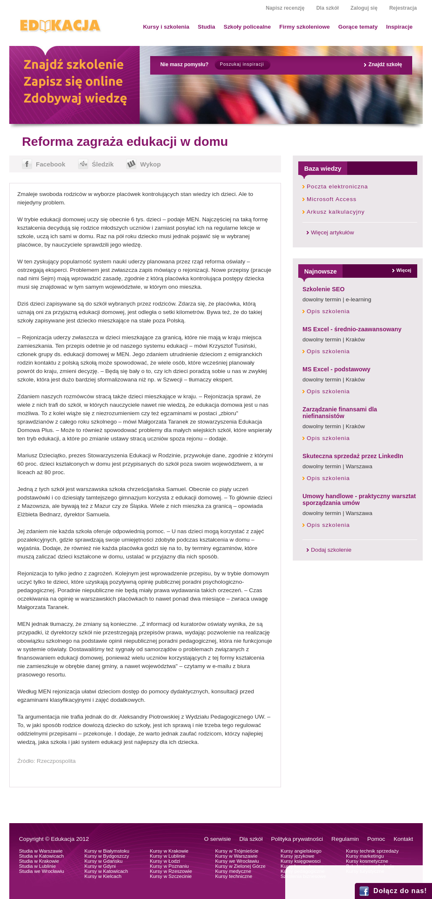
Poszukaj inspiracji (242, 64)
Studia (206, 27)
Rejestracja (403, 8)
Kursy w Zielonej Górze (240, 866)
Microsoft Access (331, 199)
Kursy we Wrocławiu (237, 861)
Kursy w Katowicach (106, 871)
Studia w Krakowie (39, 861)
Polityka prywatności (297, 839)
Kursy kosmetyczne (367, 861)
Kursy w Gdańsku (103, 861)
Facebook (50, 164)
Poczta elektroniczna (337, 186)
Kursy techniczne (233, 876)
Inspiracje (399, 27)
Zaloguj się (364, 8)
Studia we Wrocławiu (41, 871)
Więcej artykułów (332, 232)
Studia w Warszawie (41, 850)
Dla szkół (327, 8)
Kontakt (403, 839)
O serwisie (217, 839)
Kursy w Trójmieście (237, 850)
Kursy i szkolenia (166, 27)
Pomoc (376, 839)
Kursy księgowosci (301, 861)
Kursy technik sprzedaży (372, 850)
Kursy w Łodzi (165, 861)
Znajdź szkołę (385, 64)
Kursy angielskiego (301, 850)
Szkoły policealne (247, 27)
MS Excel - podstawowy (336, 369)
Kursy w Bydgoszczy (106, 856)
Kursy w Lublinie (167, 856)
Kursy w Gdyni (100, 866)
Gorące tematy (358, 27)
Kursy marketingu (365, 856)
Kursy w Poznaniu (169, 866)
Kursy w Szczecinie (171, 876)
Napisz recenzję (285, 8)
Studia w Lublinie (37, 866)
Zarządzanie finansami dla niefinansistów (339, 412)
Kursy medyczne (233, 871)
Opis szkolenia (328, 311)
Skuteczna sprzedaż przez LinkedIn (352, 456)
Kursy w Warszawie (236, 856)
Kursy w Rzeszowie (171, 871)
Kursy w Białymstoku (107, 850)
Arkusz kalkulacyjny (336, 212)
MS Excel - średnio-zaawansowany (352, 329)
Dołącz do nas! (400, 890)
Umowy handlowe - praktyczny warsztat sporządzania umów (359, 499)
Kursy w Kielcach (103, 876)
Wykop (150, 164)
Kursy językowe (297, 856)
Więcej (404, 270)
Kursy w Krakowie (169, 850)
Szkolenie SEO (323, 289)
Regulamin (345, 839)
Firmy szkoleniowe (304, 27)
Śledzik (103, 164)
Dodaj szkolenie (331, 550)
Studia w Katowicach (41, 856)
